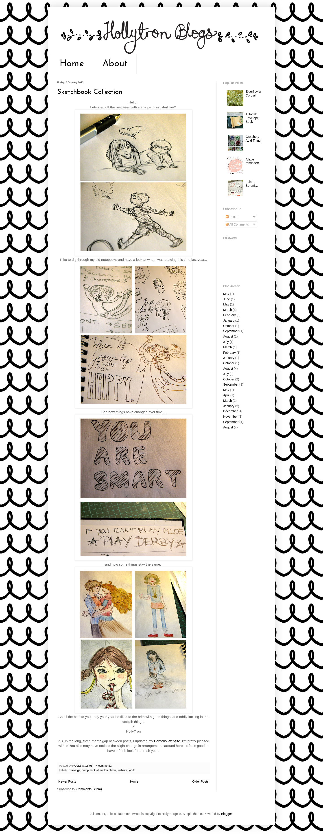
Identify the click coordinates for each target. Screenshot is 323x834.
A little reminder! (252, 161)
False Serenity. (252, 183)
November (230, 416)
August (228, 336)
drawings (74, 770)
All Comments (237, 224)
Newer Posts (67, 781)
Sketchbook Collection (89, 92)
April (226, 395)
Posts (231, 217)
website (122, 770)
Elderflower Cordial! (253, 93)
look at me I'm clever (103, 770)
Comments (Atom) (89, 789)
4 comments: (104, 765)
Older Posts (200, 781)
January (228, 320)
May (226, 294)
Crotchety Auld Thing (253, 138)
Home (72, 63)
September (230, 331)
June (226, 299)
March (227, 310)
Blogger (226, 814)
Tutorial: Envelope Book (252, 118)
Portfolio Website (167, 741)
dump (85, 770)
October (228, 326)
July (226, 342)
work (132, 770)
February (229, 315)
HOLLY (77, 765)
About (115, 63)
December (230, 411)
